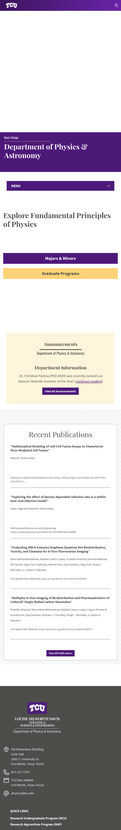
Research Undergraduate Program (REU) (38, 702)
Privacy (10, 807)
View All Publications (60, 537)
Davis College (11, 21)
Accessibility (13, 778)
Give (21, 728)
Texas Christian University (44, 825)
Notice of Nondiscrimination (23, 786)
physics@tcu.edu (22, 677)
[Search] (116, 5)
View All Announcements (60, 275)
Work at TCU (13, 771)
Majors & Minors (60, 142)
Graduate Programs (60, 157)
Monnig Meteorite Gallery (28, 746)
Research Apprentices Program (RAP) (36, 708)
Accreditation (14, 814)
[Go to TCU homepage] (11, 5)
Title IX (10, 793)
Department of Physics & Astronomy (46, 35)
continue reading (89, 265)
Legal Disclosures (16, 800)
